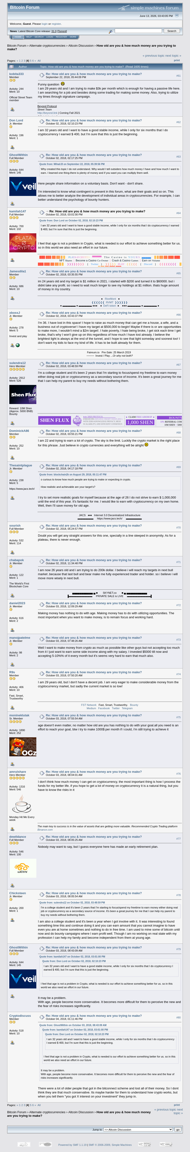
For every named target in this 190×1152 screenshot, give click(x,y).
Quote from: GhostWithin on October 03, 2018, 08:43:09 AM (73, 1025)
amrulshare (17, 771)
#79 (178, 949)
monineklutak (19, 715)
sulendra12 (17, 363)
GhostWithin (18, 155)
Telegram (127, 708)
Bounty (134, 704)
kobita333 (16, 74)
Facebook (104, 708)
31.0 (53, 31)
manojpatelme (19, 637)
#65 (178, 273)
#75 (178, 717)
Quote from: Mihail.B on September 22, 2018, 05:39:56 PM (72, 164)
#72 (178, 605)
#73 (178, 639)
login (45, 23)
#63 (178, 156)
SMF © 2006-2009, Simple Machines (110, 1144)
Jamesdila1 (17, 271)
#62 (178, 122)
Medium (91, 708)
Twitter (115, 708)
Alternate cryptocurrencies (47, 45)
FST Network (89, 704)
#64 (178, 213)
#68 (178, 432)
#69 (178, 467)
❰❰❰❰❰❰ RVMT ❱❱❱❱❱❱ (110, 302)
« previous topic (153, 55)
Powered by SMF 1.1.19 (72, 1144)
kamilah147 (17, 211)
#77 (178, 838)
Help (29, 37)
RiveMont (110, 298)
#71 (178, 562)
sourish (15, 525)
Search (39, 37)
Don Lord (16, 120)
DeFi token (109, 305)
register (56, 23)
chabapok (16, 560)
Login (49, 37)
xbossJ (14, 312)
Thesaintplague (20, 465)
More (73, 37)
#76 (178, 773)
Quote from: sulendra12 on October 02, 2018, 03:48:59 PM (72, 902)
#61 (178, 75)
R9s (12, 672)
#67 (178, 364)
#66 (178, 314)
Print (177, 60)
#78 (178, 895)
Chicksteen (17, 893)
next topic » (173, 55)
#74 (178, 674)
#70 (178, 527)
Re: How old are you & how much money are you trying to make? (94, 74)
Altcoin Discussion (81, 45)
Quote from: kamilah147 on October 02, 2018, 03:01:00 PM (72, 956)
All (39, 60)
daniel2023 (17, 603)
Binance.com (45, 829)
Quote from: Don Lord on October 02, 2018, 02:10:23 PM (71, 220)
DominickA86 (19, 431)
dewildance (17, 836)
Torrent (62, 31)
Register (61, 37)
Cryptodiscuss (20, 1015)
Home (18, 37)
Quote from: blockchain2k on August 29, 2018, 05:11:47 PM (72, 474)
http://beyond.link (47, 112)
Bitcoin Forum (16, 45)
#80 (178, 1017)
